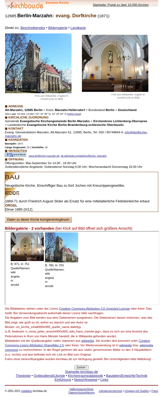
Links (104, 380)
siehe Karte (74, 114)
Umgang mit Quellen (136, 391)
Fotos (154, 391)
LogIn (153, 4)
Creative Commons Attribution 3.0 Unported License (94, 308)
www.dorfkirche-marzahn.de (44, 156)
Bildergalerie (57, 28)
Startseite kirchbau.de (81, 372)
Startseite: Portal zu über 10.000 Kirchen (121, 4)
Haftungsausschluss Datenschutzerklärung (81, 391)
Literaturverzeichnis (110, 391)
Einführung (63, 380)
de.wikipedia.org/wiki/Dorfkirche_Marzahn (84, 156)
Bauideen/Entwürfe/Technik (126, 376)
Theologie (23, 376)
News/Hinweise (85, 380)
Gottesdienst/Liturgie (49, 376)
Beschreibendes (32, 28)
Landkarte (78, 28)
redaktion (26, 391)
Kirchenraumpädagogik (85, 376)
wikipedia (87, 340)
